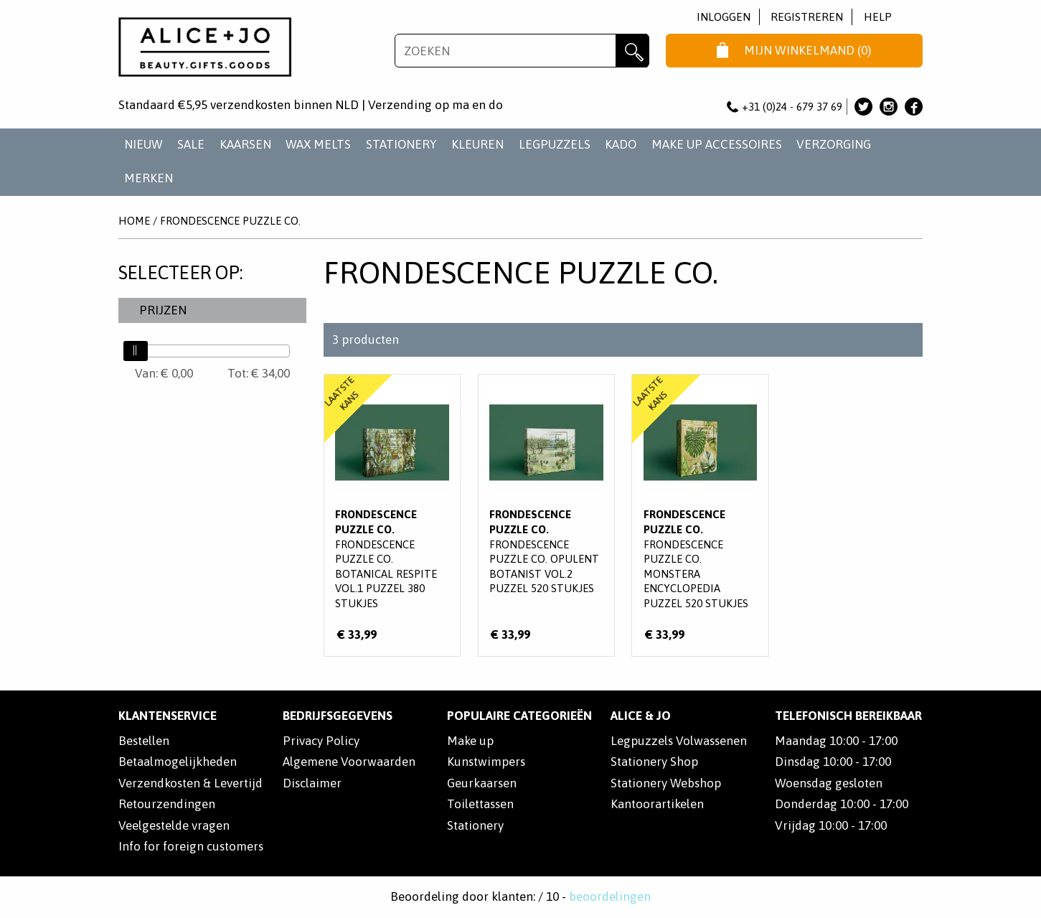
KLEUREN (477, 144)
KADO (620, 144)
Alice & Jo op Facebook (914, 107)
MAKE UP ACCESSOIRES (716, 144)
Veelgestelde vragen (174, 825)
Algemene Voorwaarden (349, 761)
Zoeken (632, 50)
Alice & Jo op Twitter (863, 107)
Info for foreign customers (190, 846)
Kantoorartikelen (657, 804)
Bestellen (143, 741)
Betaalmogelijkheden (177, 761)
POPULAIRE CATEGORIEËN (519, 715)
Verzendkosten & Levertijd (190, 783)
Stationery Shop (654, 761)
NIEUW (143, 144)
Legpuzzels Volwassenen (679, 741)
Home (134, 221)
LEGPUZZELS (554, 144)
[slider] (135, 351)
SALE (190, 144)
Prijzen (163, 310)
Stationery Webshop (666, 783)
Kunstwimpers (486, 761)
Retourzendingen (166, 804)
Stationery (475, 825)
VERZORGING (833, 144)
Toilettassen (480, 804)
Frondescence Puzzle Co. (230, 221)
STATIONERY (401, 144)
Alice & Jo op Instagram (889, 107)
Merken (148, 178)
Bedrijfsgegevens (337, 715)
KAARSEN (245, 144)
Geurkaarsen (482, 783)
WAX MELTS (318, 144)
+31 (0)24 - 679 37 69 (785, 106)
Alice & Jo (641, 715)
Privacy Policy (321, 741)
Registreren (807, 17)
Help (878, 17)
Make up (470, 741)
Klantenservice (167, 715)
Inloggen (723, 17)
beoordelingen (610, 896)
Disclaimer (312, 783)
